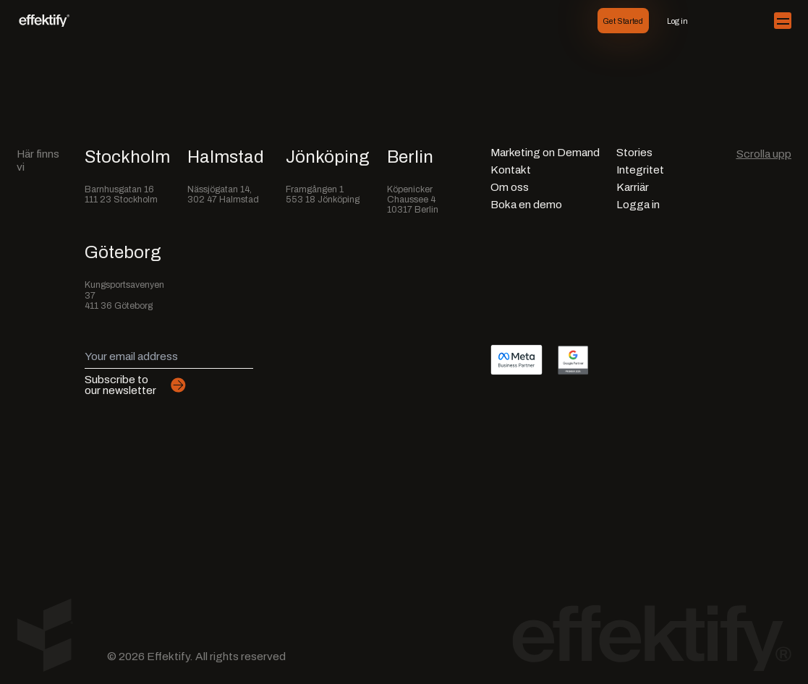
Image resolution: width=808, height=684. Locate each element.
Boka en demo (526, 205)
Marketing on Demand (545, 153)
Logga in (638, 205)
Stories (634, 153)
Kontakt (510, 170)
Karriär (632, 187)
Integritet (640, 170)
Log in (677, 21)
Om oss (509, 187)
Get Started (623, 21)
